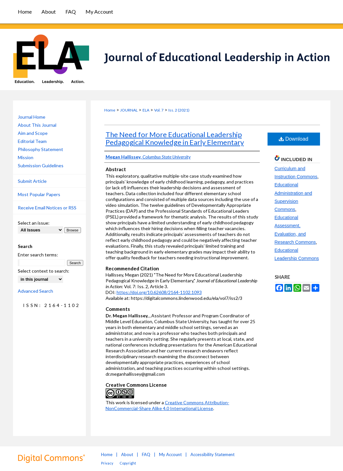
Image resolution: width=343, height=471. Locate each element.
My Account (170, 454)
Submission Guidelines (40, 165)
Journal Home (31, 117)
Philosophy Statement (40, 149)
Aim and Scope (33, 133)
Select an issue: (34, 223)
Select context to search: (43, 271)
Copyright (128, 463)
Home (109, 110)
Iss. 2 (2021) (178, 110)
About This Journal (37, 125)
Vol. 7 (159, 110)
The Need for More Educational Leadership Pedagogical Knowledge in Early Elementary (175, 138)
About (127, 454)
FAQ (146, 454)
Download (293, 139)
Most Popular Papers (39, 194)
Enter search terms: (38, 254)
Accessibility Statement (212, 454)
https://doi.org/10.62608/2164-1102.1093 (159, 292)
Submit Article (32, 181)
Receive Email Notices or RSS (47, 207)
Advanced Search (35, 291)
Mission (25, 157)
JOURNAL (129, 110)
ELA (146, 110)
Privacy (107, 463)
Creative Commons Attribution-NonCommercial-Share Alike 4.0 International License (167, 405)
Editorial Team (32, 141)
